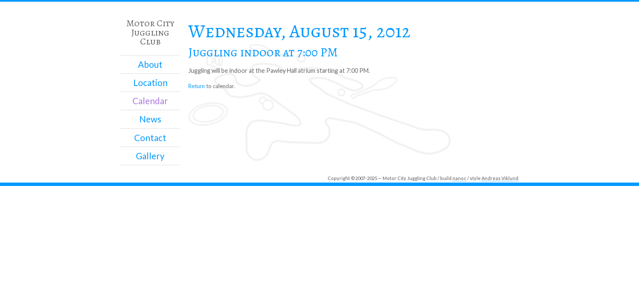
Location (150, 83)
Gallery (150, 156)
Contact (150, 138)
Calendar (150, 101)
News (150, 119)
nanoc (459, 178)
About (150, 64)
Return (196, 86)
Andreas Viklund (500, 178)
